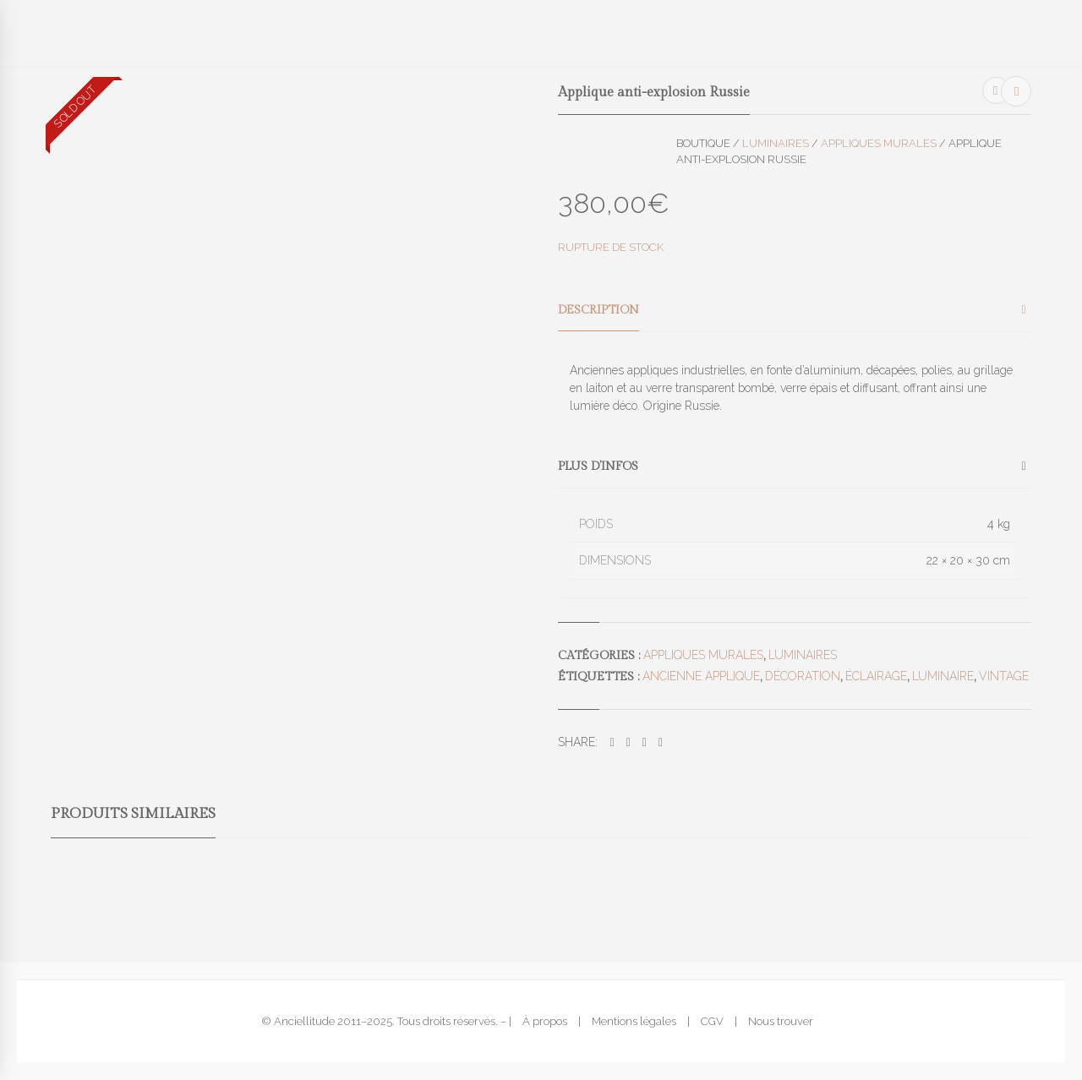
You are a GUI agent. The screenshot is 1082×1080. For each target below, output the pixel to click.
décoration (802, 676)
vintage (1004, 676)
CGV (712, 1021)
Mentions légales (634, 1021)
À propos (544, 1021)
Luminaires (775, 143)
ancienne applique (701, 676)
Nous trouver (780, 1021)
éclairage (876, 676)
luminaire (943, 676)
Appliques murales (879, 143)
